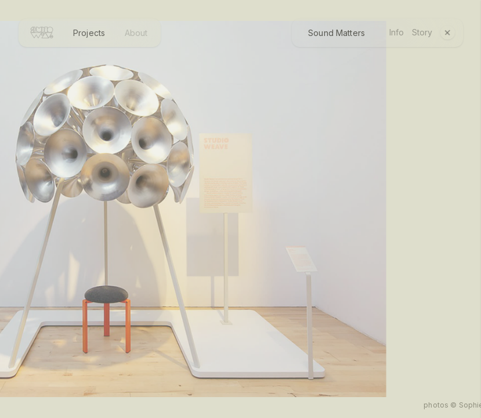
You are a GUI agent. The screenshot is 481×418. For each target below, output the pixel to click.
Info (396, 32)
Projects (89, 33)
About (136, 33)
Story (422, 32)
